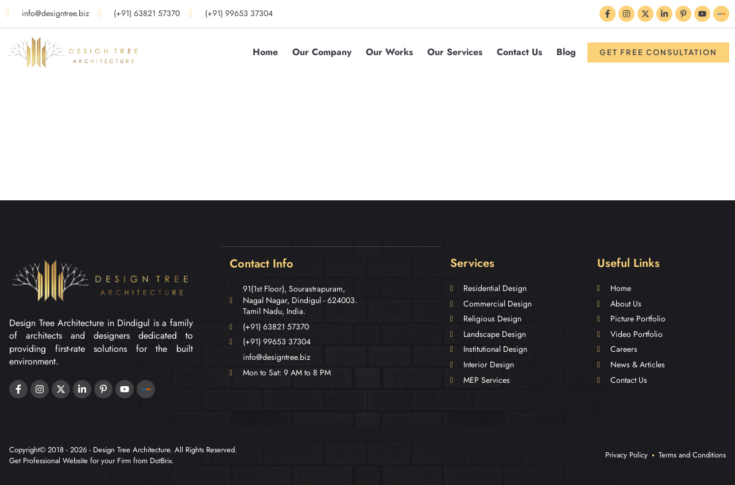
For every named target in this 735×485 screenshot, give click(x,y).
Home (265, 52)
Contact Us (519, 52)
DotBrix (161, 460)
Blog (566, 52)
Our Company (321, 52)
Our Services (454, 52)
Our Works (389, 52)
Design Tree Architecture (131, 449)
